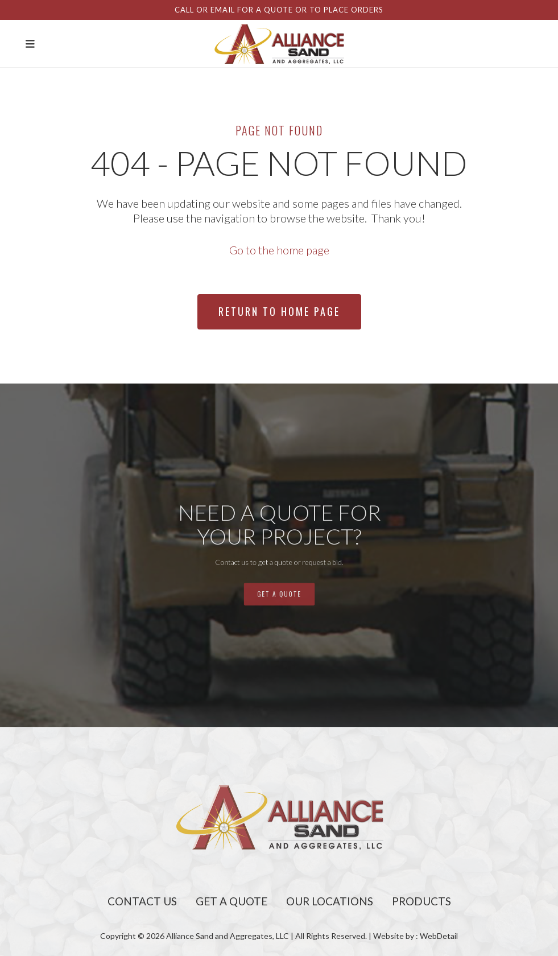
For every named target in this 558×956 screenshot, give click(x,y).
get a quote (279, 581)
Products (421, 901)
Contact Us (142, 901)
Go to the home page (279, 250)
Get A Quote (231, 901)
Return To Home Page (279, 311)
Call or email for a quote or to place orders (279, 9)
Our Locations (329, 901)
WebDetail (439, 936)
